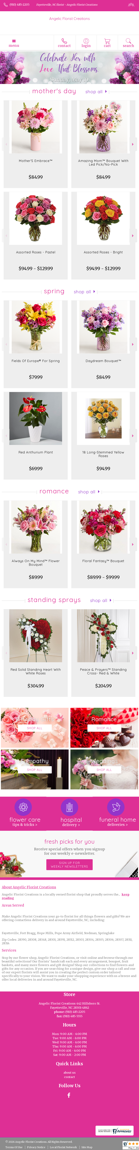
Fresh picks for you (69, 847)
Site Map (86, 1147)
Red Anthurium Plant (35, 452)
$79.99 (36, 377)
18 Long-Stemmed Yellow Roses (103, 454)
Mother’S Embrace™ (35, 161)
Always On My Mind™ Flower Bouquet (36, 563)
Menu (14, 45)
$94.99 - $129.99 (36, 268)
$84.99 (36, 177)
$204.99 (103, 686)
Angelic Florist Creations (69, 18)
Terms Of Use (13, 1147)
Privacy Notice (36, 1147)
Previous (6, 144)
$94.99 (103, 468)
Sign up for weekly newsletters (69, 864)
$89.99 (36, 577)
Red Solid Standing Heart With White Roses (35, 671)
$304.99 (36, 686)
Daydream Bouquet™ (103, 361)
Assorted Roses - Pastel (35, 252)
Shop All (94, 91)
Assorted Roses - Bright (103, 252)
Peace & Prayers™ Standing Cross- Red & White (103, 671)
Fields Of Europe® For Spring (36, 361)
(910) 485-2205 (20, 4)
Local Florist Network (63, 1147)
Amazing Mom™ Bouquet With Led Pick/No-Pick (103, 163)
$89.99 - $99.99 (103, 577)
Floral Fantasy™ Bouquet (103, 561)
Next (133, 144)
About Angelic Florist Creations (29, 887)
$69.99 (36, 468)
